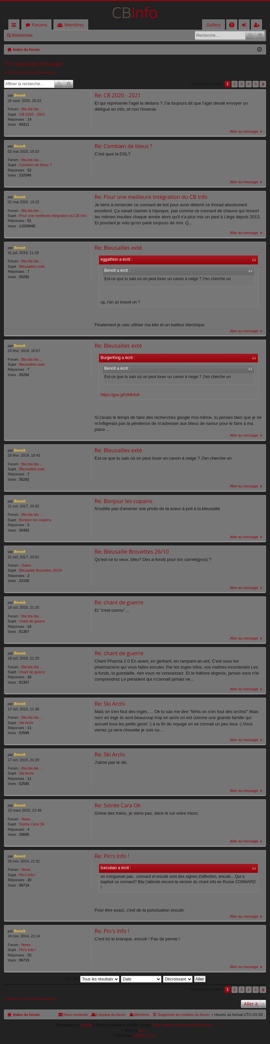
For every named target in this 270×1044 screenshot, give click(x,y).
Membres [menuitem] (141, 1015)
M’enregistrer (83, 35)
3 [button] (242, 84)
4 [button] (249, 84)
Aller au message (244, 131)
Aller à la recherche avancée (31, 72)
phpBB (86, 1025)
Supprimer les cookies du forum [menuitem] (184, 1015)
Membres (74, 25)
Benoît (19, 95)
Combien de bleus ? (35, 165)
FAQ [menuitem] (234, 26)
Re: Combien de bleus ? (123, 146)
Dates (26, 566)
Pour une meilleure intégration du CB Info (53, 216)
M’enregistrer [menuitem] (258, 26)
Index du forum (26, 1015)
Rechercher (22, 35)
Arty (142, 1030)
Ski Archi (26, 723)
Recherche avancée (259, 35)
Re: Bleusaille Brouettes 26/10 (132, 552)
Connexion (51, 35)
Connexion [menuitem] (245, 26)
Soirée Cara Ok (31, 824)
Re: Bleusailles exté (118, 247)
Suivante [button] (263, 84)
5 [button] (256, 84)
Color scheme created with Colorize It (182, 1025)
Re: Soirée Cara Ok (118, 805)
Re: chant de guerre (119, 602)
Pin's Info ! (27, 875)
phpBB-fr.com (144, 1036)
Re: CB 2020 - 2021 (118, 95)
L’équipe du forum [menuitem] (111, 1015)
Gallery (214, 25)
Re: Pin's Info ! (112, 856)
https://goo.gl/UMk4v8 (120, 394)
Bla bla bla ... (32, 109)
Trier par (71, 979)
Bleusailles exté (31, 266)
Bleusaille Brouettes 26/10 (40, 571)
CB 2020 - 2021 (32, 114)
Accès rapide (15, 26)
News (26, 819)
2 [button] (235, 84)
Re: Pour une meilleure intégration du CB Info (151, 197)
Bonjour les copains (35, 520)
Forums (39, 25)
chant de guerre (32, 621)
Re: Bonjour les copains (123, 501)
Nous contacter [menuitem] (75, 1015)
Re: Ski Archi (110, 704)
